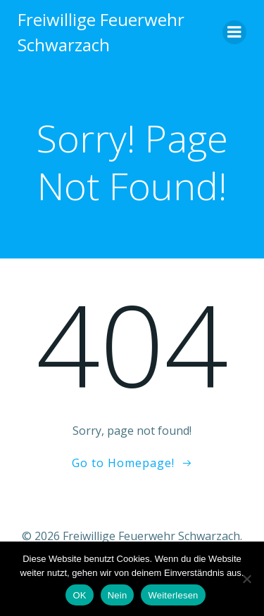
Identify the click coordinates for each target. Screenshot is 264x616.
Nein (117, 595)
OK (79, 595)
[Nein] (246, 579)
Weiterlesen (173, 595)
